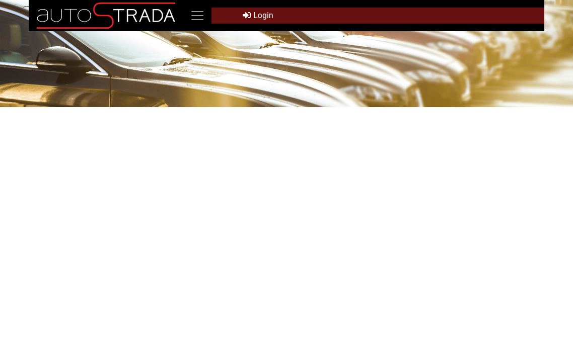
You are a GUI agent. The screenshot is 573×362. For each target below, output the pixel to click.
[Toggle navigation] (197, 16)
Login (258, 15)
